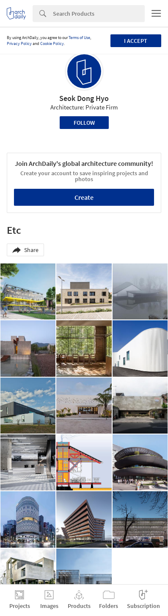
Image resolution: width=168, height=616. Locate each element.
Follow (84, 122)
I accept (135, 41)
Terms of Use (79, 37)
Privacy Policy (19, 43)
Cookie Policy (52, 43)
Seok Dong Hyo (84, 98)
